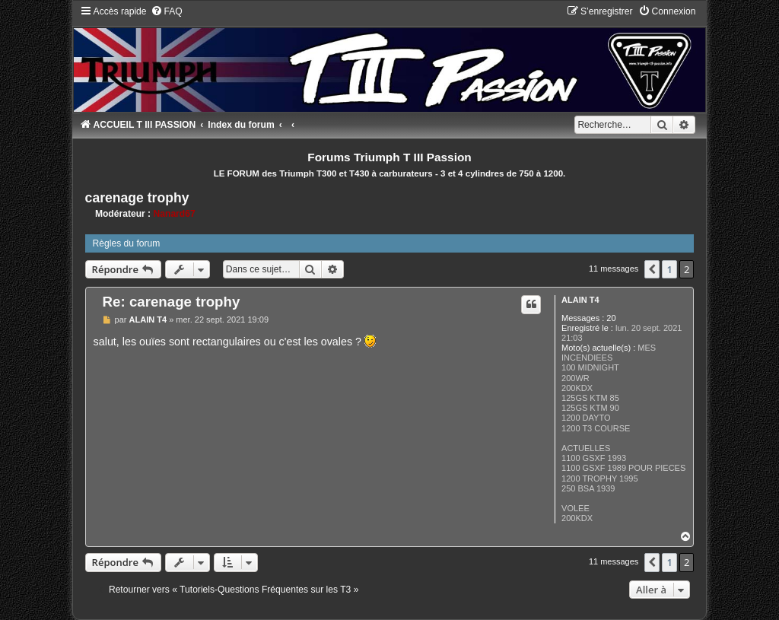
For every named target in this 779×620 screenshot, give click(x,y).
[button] (652, 269)
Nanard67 (175, 213)
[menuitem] (167, 11)
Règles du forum (127, 243)
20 (610, 318)
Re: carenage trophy (171, 302)
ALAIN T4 (580, 299)
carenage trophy (137, 197)
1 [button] (669, 269)
